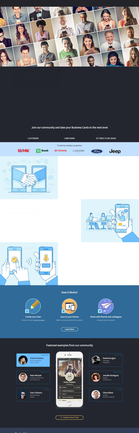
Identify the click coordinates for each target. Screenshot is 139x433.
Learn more (69, 329)
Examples (59, 3)
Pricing (68, 3)
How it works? (79, 3)
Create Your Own (114, 3)
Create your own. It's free (31, 88)
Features (49, 3)
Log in (100, 3)
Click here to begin (39, 320)
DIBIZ (22, 3)
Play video (56, 88)
